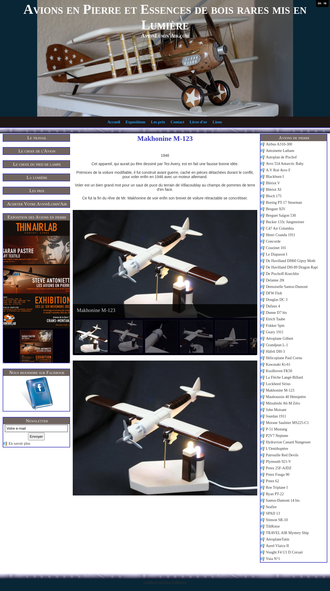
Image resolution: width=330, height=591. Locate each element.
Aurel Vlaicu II (277, 546)
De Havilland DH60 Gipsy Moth (290, 261)
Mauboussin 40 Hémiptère (286, 397)
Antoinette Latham (280, 151)
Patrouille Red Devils (282, 455)
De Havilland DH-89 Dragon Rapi (292, 267)
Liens (217, 122)
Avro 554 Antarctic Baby (285, 164)
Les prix (158, 122)
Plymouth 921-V (278, 462)
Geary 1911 (274, 332)
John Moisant (276, 410)
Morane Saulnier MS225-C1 (287, 423)
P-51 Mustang (276, 429)
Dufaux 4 (273, 306)
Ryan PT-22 (275, 494)
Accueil (113, 122)
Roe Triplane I (277, 487)
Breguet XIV (276, 209)
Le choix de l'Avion (36, 151)
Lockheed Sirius (278, 384)
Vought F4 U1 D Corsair (284, 552)
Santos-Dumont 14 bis (283, 500)
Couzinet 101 (276, 248)
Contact (177, 122)
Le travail (37, 137)
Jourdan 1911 (276, 416)
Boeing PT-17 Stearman (284, 203)
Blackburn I (275, 177)
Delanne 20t (275, 280)
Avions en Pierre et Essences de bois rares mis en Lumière (165, 17)
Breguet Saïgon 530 (281, 215)
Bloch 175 (274, 196)
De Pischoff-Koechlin (282, 274)
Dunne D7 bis (276, 313)
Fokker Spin (275, 326)
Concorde (273, 241)
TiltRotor (273, 526)
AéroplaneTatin (277, 539)
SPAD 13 (273, 513)
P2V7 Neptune (277, 436)
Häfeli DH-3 (275, 351)
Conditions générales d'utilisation (164, 582)
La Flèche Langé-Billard (284, 377)
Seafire (271, 507)
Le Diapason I (276, 254)
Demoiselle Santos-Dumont (287, 287)
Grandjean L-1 (277, 345)
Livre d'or (198, 122)
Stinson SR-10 (277, 520)
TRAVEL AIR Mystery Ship (287, 533)
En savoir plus (19, 443)
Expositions (135, 122)
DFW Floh (274, 293)
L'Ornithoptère (277, 449)
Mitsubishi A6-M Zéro (283, 403)
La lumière (37, 177)
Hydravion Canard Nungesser (288, 442)
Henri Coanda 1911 (280, 235)
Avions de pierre (294, 137)
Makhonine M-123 (280, 390)
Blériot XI (273, 190)
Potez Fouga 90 (277, 475)
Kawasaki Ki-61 (278, 364)
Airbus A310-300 (279, 144)
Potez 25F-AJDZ (278, 468)
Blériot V (273, 183)
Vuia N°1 (273, 559)
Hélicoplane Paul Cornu (284, 358)
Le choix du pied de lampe (37, 164)
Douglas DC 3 (276, 300)
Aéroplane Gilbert (279, 339)
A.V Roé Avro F (278, 170)
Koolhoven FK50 (279, 371)
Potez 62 (272, 481)
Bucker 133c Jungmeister (285, 222)
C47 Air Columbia (280, 228)
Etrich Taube (275, 319)
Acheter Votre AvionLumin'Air (37, 203)
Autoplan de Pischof (281, 157)
